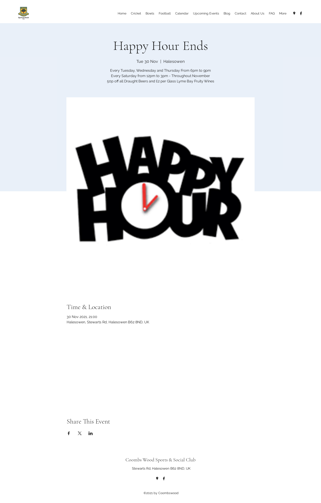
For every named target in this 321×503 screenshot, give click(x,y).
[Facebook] (301, 13)
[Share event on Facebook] (69, 433)
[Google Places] (294, 13)
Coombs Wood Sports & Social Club (160, 460)
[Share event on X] (80, 433)
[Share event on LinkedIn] (90, 433)
